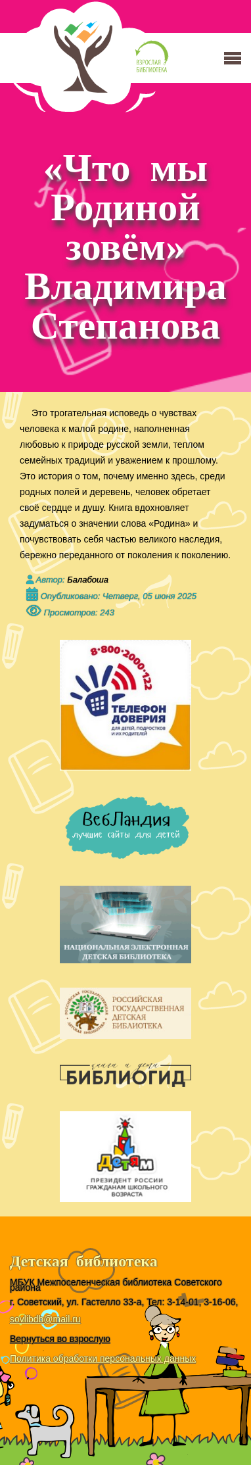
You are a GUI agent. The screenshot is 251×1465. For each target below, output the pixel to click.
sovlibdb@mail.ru (45, 1319)
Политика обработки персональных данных (103, 1358)
